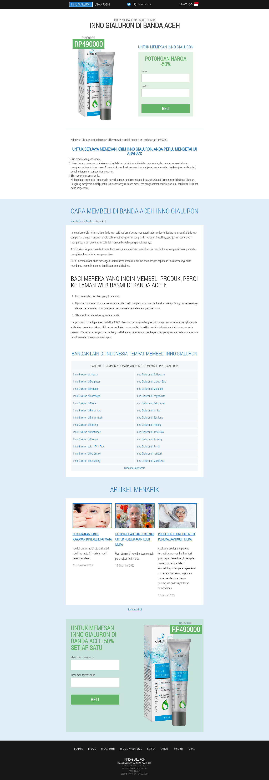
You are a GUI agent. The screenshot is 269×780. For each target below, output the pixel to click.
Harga (191, 749)
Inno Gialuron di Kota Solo (150, 432)
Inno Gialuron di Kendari (149, 453)
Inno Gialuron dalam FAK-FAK (88, 446)
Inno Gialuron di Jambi (148, 446)
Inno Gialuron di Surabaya (86, 396)
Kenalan (178, 749)
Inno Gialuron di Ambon (148, 410)
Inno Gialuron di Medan (85, 403)
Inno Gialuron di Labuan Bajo (151, 381)
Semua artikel (135, 609)
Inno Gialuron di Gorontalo (87, 453)
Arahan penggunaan (131, 749)
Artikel (164, 749)
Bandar (151, 749)
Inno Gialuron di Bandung (149, 417)
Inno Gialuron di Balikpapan (150, 374)
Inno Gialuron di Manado (86, 388)
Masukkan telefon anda (83, 675)
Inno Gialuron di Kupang (149, 439)
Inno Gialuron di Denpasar (86, 381)
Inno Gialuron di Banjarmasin (88, 417)
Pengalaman (108, 749)
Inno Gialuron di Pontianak (87, 432)
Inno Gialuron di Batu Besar (150, 403)
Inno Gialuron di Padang (148, 424)
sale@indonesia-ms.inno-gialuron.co (134, 762)
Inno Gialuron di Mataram (149, 388)
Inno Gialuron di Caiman (85, 439)
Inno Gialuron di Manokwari (150, 460)
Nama (144, 71)
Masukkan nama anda (82, 657)
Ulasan (92, 749)
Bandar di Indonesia (134, 468)
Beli (165, 108)
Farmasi (78, 749)
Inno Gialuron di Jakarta (85, 374)
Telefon (144, 86)
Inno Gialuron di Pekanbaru (87, 410)
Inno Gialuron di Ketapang (86, 460)
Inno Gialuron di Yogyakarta (150, 396)
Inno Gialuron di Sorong (85, 424)
